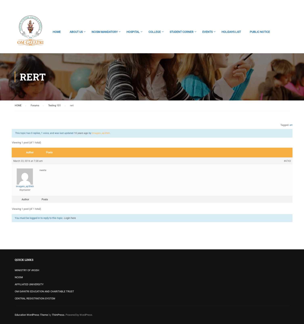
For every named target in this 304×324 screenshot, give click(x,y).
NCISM (19, 277)
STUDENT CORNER (181, 31)
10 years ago (81, 133)
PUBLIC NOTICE (260, 31)
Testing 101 (54, 105)
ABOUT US (76, 31)
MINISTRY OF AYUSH (27, 270)
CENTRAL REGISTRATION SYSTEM (35, 298)
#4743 (287, 161)
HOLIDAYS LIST (231, 31)
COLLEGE (154, 31)
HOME (57, 31)
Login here (70, 217)
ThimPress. (58, 314)
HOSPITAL (133, 31)
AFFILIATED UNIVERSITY (29, 284)
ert (291, 125)
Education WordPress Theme (31, 314)
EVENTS (207, 31)
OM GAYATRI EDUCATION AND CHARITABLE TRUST (44, 291)
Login (285, 5)
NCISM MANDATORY (105, 31)
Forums (35, 105)
